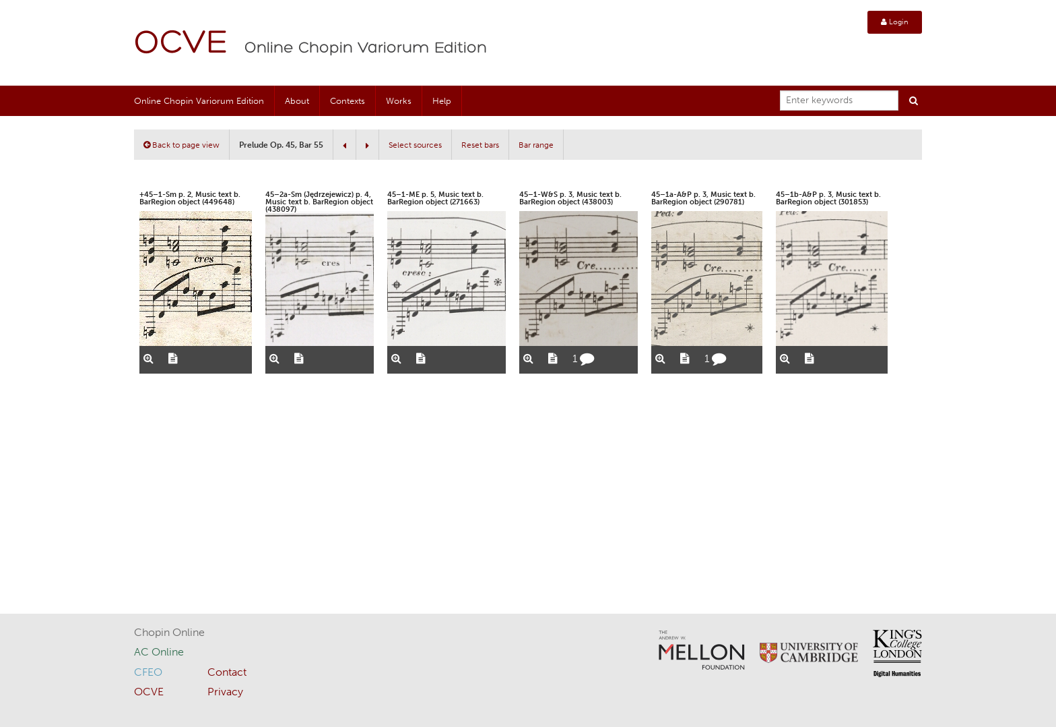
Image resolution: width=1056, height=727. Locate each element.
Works (398, 101)
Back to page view (181, 145)
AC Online (159, 651)
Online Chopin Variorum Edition (365, 48)
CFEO (148, 672)
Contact (226, 672)
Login (895, 22)
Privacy (225, 691)
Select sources (415, 145)
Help (441, 101)
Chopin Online (169, 632)
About (297, 101)
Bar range (536, 145)
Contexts (347, 101)
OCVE (181, 44)
